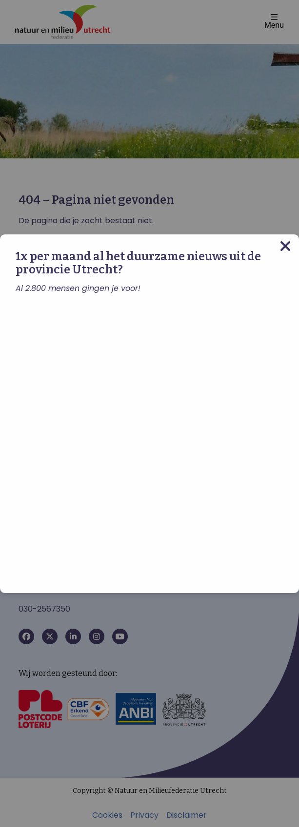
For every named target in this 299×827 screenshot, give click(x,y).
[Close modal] (285, 246)
